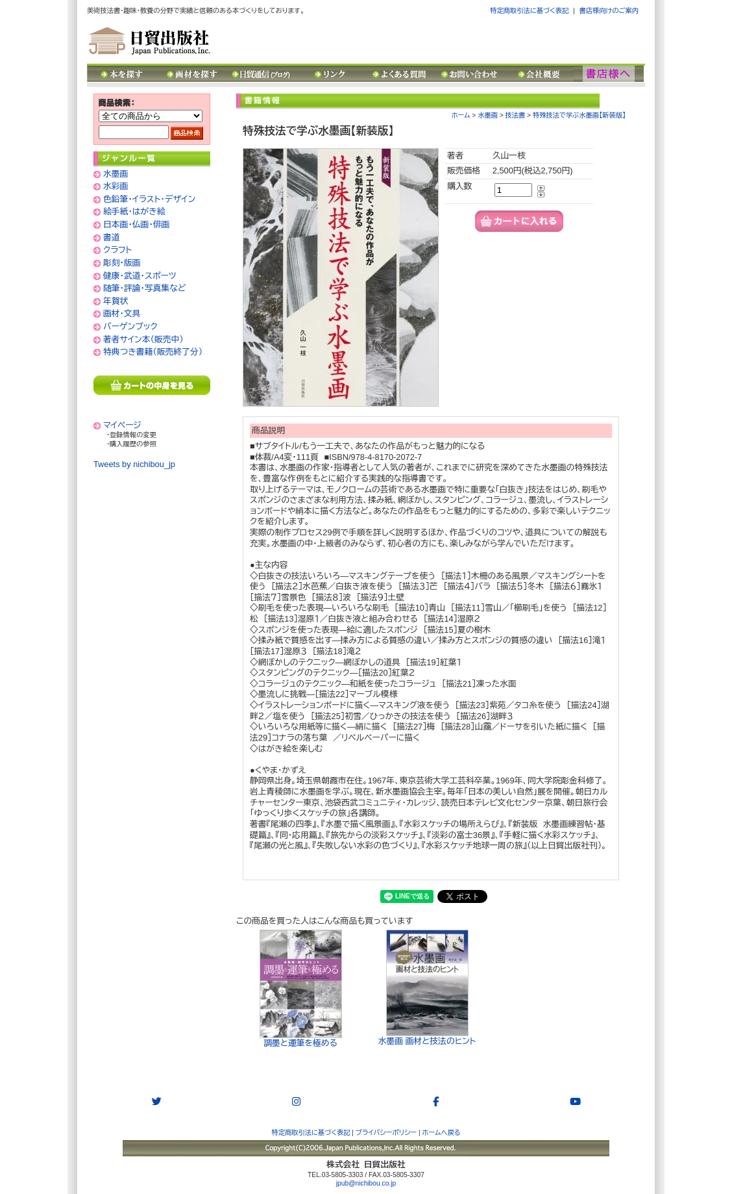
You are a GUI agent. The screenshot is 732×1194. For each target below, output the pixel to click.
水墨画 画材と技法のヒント (427, 988)
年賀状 (115, 301)
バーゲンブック (130, 326)
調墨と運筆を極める (301, 989)
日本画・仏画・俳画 (136, 224)
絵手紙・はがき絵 (134, 211)
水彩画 (115, 186)
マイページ (122, 425)
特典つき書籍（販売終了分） (152, 352)
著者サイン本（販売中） (143, 339)
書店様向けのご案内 (609, 10)
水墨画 (115, 174)
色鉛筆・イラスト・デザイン (149, 199)
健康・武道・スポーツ (140, 276)
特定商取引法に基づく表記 (529, 10)
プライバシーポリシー (386, 1132)
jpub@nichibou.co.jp (366, 1183)
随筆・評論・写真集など (144, 288)
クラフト (117, 250)
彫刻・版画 (122, 263)
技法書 (516, 115)
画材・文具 (122, 313)
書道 (111, 237)
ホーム (461, 115)
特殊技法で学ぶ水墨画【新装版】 (579, 115)
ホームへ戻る (441, 1132)
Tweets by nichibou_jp (134, 464)
